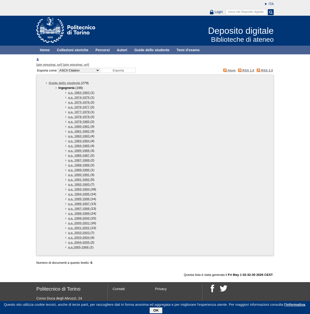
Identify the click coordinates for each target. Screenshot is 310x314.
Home (45, 50)
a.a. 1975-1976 (79, 102)
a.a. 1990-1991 (79, 175)
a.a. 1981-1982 (79, 131)
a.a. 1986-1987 (79, 155)
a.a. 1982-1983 (79, 136)
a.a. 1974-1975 (79, 97)
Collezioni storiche (72, 50)
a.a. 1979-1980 (79, 121)
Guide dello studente (152, 50)
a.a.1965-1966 (79, 247)
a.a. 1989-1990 (79, 170)
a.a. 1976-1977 (79, 107)
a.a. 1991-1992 (79, 179)
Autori (122, 50)
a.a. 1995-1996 (79, 199)
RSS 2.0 (264, 70)
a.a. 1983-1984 (79, 141)
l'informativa (294, 305)
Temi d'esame (188, 50)
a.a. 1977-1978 (79, 112)
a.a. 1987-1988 (79, 160)
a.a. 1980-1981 (79, 126)
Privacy (161, 289)
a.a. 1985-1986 (79, 150)
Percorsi (102, 50)
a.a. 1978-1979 (79, 117)
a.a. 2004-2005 (79, 242)
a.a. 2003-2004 (79, 237)
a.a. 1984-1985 (79, 146)
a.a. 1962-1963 (79, 92)
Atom (228, 70)
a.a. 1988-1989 (79, 165)
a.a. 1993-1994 (79, 189)
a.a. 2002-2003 (79, 233)
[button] (118, 70)
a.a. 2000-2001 (79, 223)
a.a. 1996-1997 (79, 204)
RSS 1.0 (245, 70)
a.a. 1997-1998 (79, 208)
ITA (271, 4)
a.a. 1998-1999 (79, 213)
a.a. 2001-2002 (79, 228)
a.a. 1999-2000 (79, 218)
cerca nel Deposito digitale (246, 12)
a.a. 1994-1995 (79, 194)
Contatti (119, 289)
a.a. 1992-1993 (79, 184)
